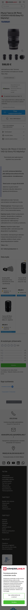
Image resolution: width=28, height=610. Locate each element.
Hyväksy (14, 602)
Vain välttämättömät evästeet (14, 596)
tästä (7, 591)
